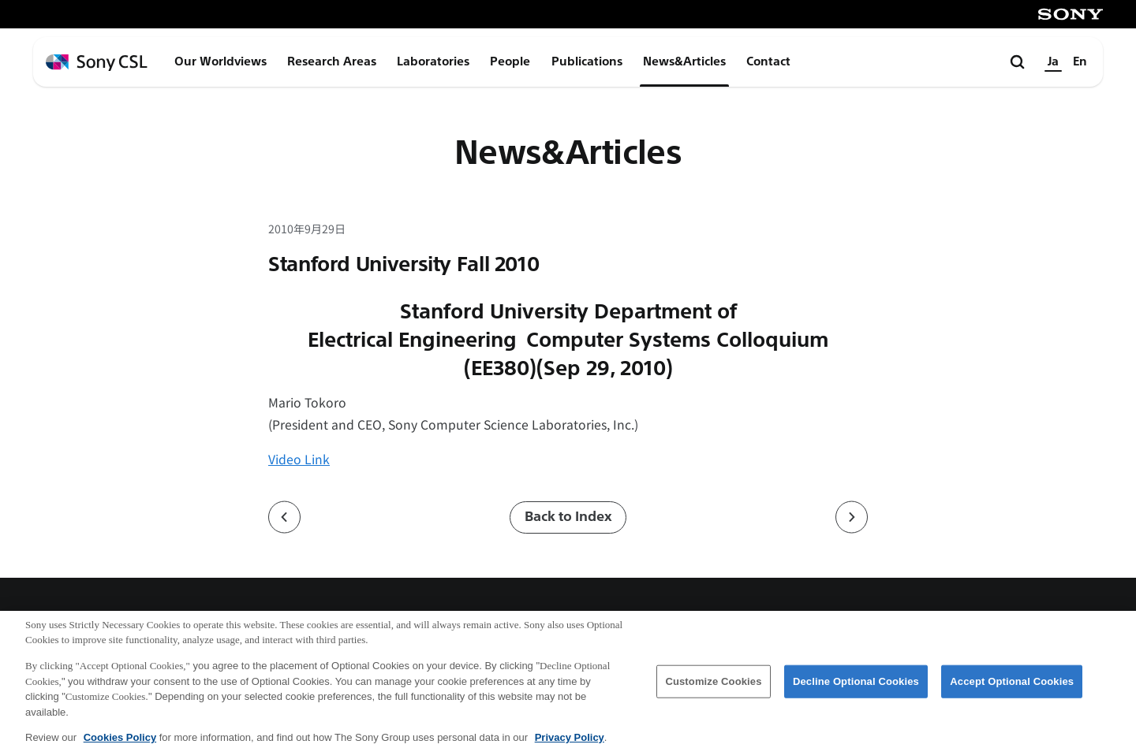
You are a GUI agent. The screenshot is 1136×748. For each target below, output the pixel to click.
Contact (768, 61)
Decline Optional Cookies (856, 688)
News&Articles (684, 61)
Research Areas (331, 61)
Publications (586, 61)
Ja (1053, 61)
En (1080, 61)
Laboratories (433, 61)
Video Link (299, 459)
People (510, 61)
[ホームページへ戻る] (97, 62)
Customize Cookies (713, 688)
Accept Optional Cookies (1012, 688)
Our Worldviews (220, 61)
